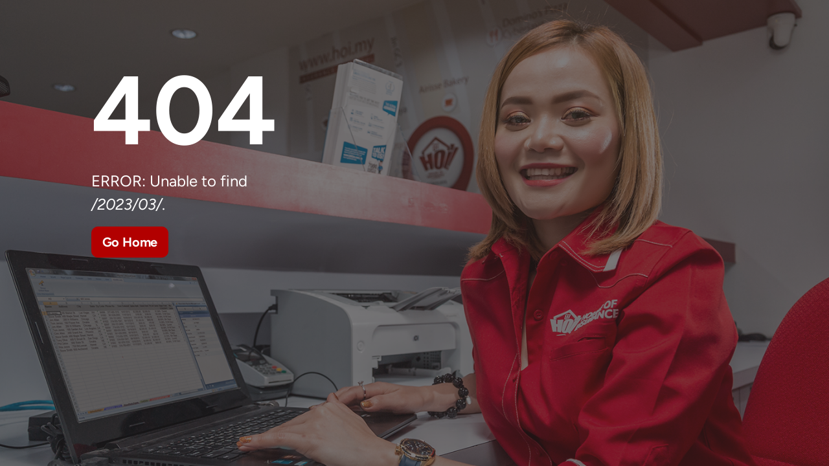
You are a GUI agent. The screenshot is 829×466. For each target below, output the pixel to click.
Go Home (130, 242)
